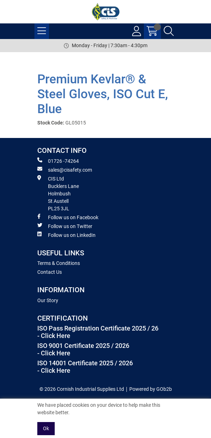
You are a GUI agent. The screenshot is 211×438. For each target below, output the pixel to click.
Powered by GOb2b (150, 389)
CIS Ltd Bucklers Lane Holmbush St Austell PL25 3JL (58, 193)
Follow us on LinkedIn (66, 235)
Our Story (47, 300)
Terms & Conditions (58, 263)
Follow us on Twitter (64, 226)
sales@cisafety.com (64, 169)
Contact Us (49, 272)
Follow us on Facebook (67, 217)
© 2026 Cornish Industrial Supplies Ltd (81, 389)
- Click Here (53, 335)
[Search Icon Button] (169, 31)
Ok (46, 428)
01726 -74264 (58, 160)
